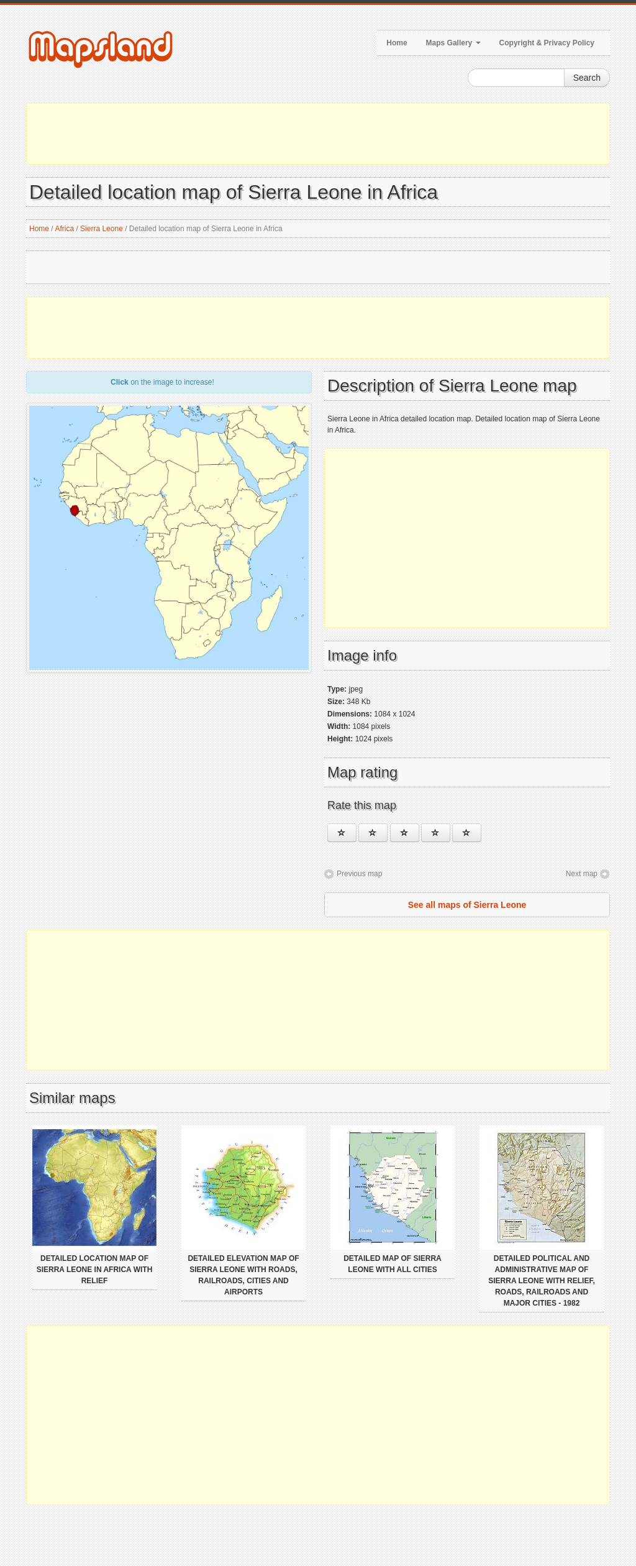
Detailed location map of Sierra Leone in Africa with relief (95, 1269)
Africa (64, 228)
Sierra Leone (101, 228)
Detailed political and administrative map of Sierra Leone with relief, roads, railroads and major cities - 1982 (541, 1280)
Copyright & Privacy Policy (546, 43)
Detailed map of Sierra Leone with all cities (392, 1264)
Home (396, 43)
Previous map (359, 873)
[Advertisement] (318, 134)
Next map (581, 873)
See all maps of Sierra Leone (467, 905)
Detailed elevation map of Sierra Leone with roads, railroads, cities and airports (243, 1275)
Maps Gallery (453, 43)
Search (587, 78)
